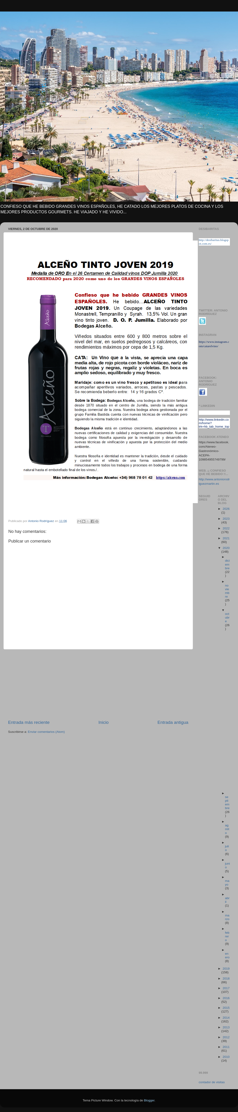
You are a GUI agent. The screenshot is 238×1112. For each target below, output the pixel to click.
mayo (227, 882)
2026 (226, 509)
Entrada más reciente (29, 722)
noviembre (227, 591)
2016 (226, 998)
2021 (226, 538)
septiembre (227, 802)
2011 (226, 1047)
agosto (227, 829)
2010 (226, 1057)
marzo (227, 917)
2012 (226, 1037)
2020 (226, 548)
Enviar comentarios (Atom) (46, 732)
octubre (227, 617)
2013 (226, 1027)
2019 (226, 968)
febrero (227, 936)
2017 (226, 988)
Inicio (103, 722)
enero (227, 955)
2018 (226, 978)
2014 (226, 1017)
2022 (226, 528)
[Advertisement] (98, 684)
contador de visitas (212, 1082)
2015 (226, 1007)
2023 (226, 518)
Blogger (149, 1100)
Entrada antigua (173, 722)
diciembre (227, 564)
